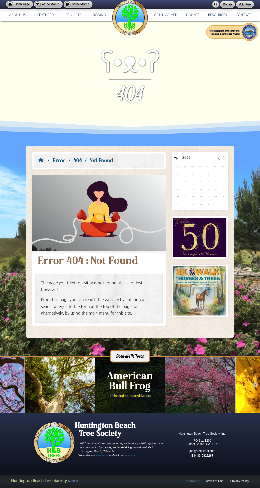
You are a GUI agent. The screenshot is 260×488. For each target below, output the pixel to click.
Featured (45, 15)
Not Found (101, 160)
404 (78, 160)
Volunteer (245, 4)
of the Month (50, 4)
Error (59, 160)
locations (129, 455)
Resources (217, 15)
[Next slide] (255, 384)
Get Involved (165, 15)
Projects (73, 15)
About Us (17, 15)
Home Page (22, 4)
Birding (99, 15)
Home (94, 2)
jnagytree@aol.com (202, 450)
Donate (227, 4)
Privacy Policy (96, 2)
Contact (243, 15)
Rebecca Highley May (112, 359)
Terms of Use (98, 2)
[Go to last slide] (5, 384)
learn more (101, 455)
